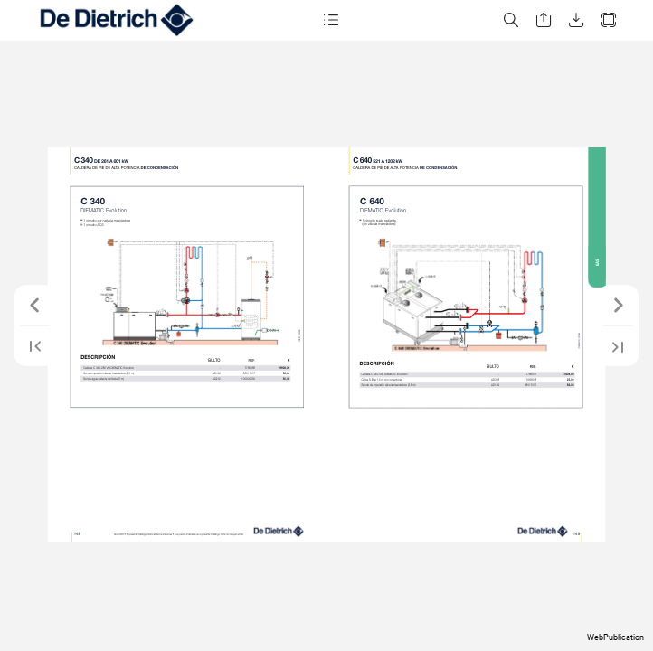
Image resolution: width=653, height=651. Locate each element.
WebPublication (615, 637)
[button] (330, 20)
